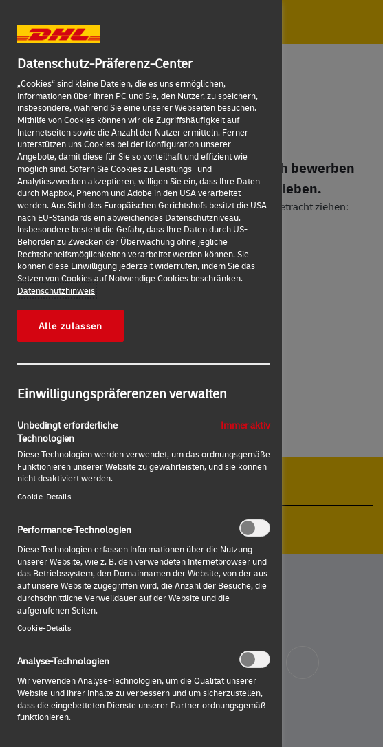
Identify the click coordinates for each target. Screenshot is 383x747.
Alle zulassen (70, 325)
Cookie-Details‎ (44, 496)
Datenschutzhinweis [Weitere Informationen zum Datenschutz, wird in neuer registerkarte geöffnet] (56, 290)
